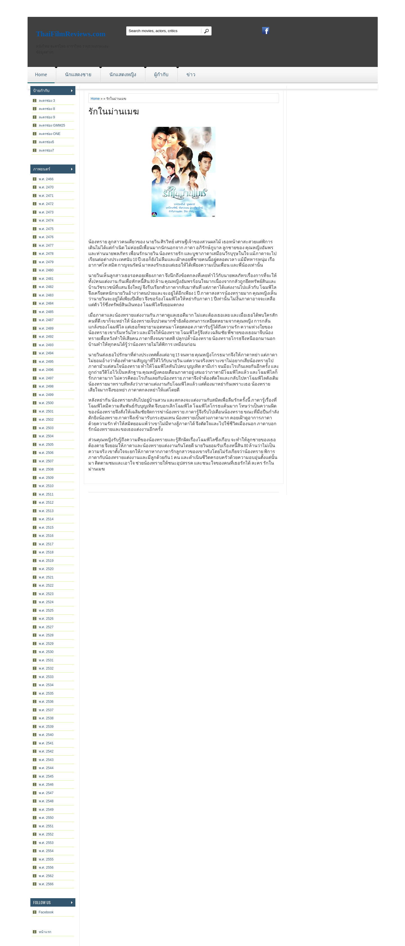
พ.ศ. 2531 (46, 660)
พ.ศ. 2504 (46, 436)
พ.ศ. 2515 (46, 528)
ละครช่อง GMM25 (52, 125)
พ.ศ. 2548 (46, 801)
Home (41, 74)
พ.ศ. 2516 (46, 536)
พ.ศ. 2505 (46, 445)
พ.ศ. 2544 (46, 768)
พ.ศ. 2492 (46, 337)
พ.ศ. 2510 (46, 486)
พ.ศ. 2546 (46, 785)
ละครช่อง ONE (49, 134)
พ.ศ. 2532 (46, 668)
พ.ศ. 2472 (46, 204)
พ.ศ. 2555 (46, 859)
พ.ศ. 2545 (46, 776)
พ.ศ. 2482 (46, 287)
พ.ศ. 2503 (46, 428)
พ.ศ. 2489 (46, 328)
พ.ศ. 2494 (46, 353)
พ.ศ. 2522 (46, 585)
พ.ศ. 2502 (46, 420)
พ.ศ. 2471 (46, 196)
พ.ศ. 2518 (46, 552)
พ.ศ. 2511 (46, 494)
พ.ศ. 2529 (46, 644)
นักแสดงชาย (78, 74)
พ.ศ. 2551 (46, 826)
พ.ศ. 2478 (46, 254)
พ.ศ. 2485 (46, 312)
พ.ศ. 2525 (46, 610)
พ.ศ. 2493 (46, 345)
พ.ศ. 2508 (46, 469)
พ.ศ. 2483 (46, 295)
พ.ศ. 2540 (46, 735)
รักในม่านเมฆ (113, 110)
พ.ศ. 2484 (46, 303)
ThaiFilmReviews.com (71, 34)
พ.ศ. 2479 (46, 262)
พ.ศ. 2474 (46, 220)
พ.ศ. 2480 (46, 270)
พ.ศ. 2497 (46, 378)
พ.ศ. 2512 (46, 502)
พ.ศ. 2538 (46, 718)
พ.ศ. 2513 (46, 511)
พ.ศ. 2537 (46, 710)
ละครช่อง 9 (47, 117)
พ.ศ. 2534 (46, 685)
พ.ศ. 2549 (46, 810)
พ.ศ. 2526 (46, 619)
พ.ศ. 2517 (46, 544)
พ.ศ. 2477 (46, 245)
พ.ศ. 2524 (46, 602)
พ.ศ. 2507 (46, 461)
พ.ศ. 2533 (46, 677)
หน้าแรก (45, 932)
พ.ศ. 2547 (46, 793)
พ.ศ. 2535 (46, 693)
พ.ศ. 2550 (46, 818)
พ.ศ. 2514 (46, 519)
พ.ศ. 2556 (46, 868)
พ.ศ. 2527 (46, 627)
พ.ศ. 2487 (46, 320)
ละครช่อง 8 (47, 109)
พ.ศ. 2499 (46, 395)
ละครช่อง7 (46, 150)
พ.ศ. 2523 (46, 594)
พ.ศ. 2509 (46, 478)
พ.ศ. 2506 (46, 453)
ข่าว (190, 74)
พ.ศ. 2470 (46, 187)
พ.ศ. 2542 (46, 751)
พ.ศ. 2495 (46, 362)
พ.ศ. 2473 (46, 212)
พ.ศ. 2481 (46, 279)
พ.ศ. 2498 (46, 386)
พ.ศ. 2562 (46, 876)
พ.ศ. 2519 (46, 561)
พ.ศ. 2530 (46, 652)
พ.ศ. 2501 (46, 411)
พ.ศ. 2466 (46, 179)
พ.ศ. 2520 (46, 569)
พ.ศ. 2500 (46, 403)
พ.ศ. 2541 (46, 743)
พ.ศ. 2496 (46, 370)
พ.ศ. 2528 (46, 635)
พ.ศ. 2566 (46, 884)
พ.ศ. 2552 (46, 834)
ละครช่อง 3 (47, 101)
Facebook (46, 912)
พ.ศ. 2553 (46, 843)
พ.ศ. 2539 (46, 727)
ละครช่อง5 (46, 142)
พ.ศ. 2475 (46, 229)
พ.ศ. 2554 (46, 851)
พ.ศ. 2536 (46, 702)
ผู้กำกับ (161, 74)
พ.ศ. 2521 (46, 577)
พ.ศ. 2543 (46, 760)
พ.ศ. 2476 (46, 237)
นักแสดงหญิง (122, 74)
